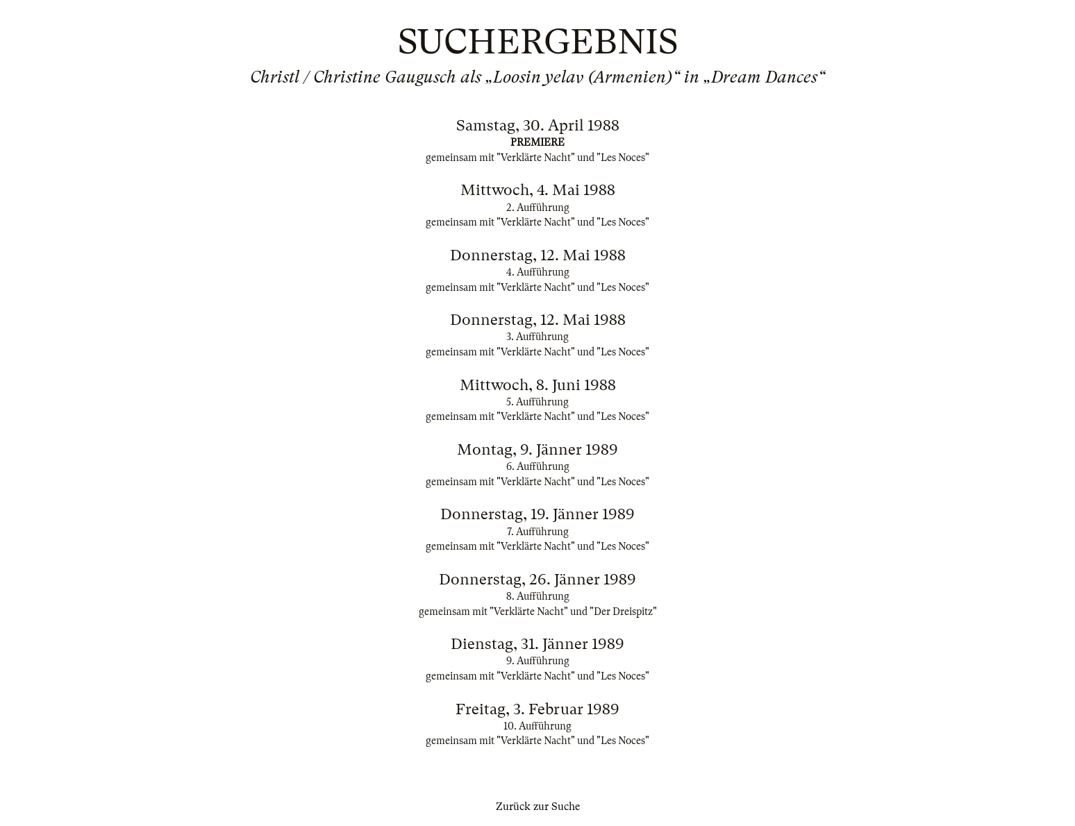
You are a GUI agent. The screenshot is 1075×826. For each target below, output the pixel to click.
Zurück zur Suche (538, 806)
